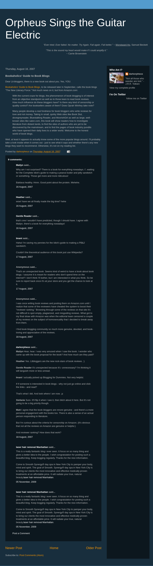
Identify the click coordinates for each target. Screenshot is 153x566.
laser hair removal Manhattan (32, 447)
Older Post (93, 548)
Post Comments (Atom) (32, 555)
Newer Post (13, 548)
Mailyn (19, 165)
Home (54, 548)
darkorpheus (23, 347)
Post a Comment (21, 533)
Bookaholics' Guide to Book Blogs (22, 87)
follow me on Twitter (136, 98)
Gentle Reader (24, 216)
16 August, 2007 (24, 186)
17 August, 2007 (24, 256)
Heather (20, 197)
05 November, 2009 (26, 481)
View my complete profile (122, 87)
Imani (19, 238)
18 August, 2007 (24, 336)
